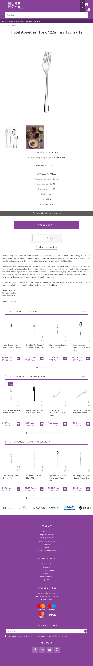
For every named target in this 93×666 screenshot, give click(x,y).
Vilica (48, 199)
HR (82, 5)
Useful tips (37, 21)
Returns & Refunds (46, 576)
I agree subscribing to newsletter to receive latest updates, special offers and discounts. (38, 636)
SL (82, 2)
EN (82, 7)
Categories (46, 567)
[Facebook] (35, 650)
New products (46, 564)
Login (87, 11)
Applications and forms (46, 541)
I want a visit (28, 21)
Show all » (84, 311)
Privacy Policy (46, 573)
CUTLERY (7, 25)
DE (82, 10)
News (21, 21)
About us (3, 21)
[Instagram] (42, 650)
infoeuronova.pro (50, 550)
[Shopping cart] (86, 4)
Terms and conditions (46, 570)
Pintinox (50, 204)
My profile (46, 580)
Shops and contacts (13, 21)
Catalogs (46, 544)
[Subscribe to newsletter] (86, 631)
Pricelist (46, 547)
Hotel (49, 194)
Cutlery (14, 25)
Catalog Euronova (46, 538)
